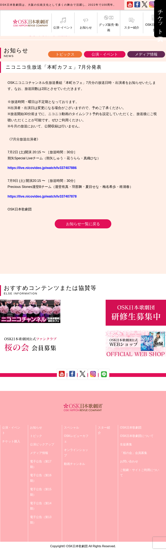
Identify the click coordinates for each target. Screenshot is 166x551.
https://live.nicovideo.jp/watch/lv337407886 (42, 168)
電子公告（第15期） (40, 492)
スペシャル (71, 427)
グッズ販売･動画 (108, 23)
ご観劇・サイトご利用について (139, 472)
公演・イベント (104, 54)
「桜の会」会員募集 (133, 452)
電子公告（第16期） (40, 478)
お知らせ (86, 23)
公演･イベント (63, 23)
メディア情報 (146, 54)
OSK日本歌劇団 (130, 427)
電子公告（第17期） (40, 464)
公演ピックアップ (42, 444)
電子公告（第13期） (40, 519)
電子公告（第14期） (40, 506)
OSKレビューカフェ (76, 438)
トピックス (65, 54)
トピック (36, 435)
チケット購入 (11, 441)
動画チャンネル (74, 463)
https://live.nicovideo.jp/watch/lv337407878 (42, 196)
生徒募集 (126, 444)
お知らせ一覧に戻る (83, 224)
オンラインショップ (76, 452)
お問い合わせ (129, 461)
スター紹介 (131, 23)
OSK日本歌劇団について (137, 435)
